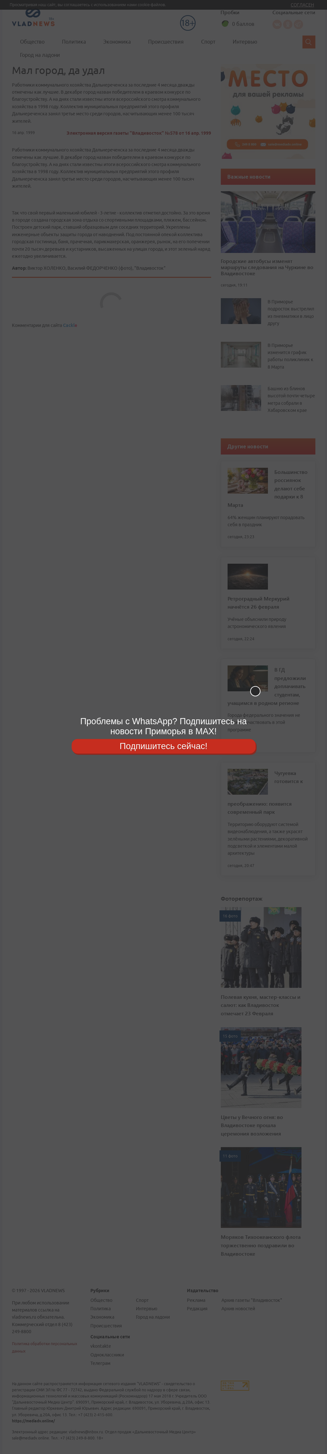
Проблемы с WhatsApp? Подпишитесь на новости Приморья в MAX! (163, 726)
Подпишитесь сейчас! (164, 746)
